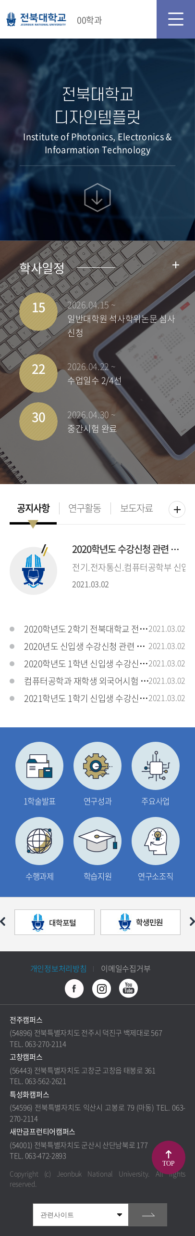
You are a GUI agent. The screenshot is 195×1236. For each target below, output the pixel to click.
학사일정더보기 (176, 265)
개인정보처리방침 (58, 968)
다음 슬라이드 (192, 921)
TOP (168, 1163)
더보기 (177, 509)
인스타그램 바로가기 (101, 988)
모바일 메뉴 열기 (176, 19)
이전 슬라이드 (2, 921)
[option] (55, 924)
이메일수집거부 (125, 968)
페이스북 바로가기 (74, 988)
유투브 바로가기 (128, 988)
